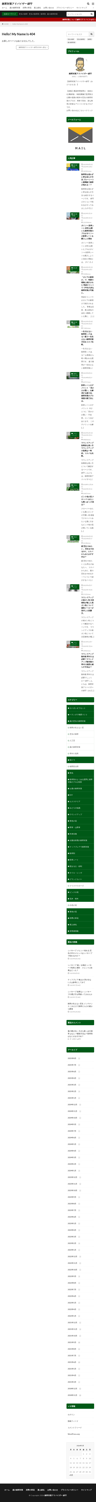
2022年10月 (74, 1270)
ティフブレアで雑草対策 (79, 847)
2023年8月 (74, 1204)
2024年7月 (74, 1131)
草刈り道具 (74, 753)
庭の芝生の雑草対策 (78, 721)
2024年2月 (74, 1164)
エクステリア (75, 801)
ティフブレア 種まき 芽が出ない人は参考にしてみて (79, 981)
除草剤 (43, 14)
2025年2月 (74, 1091)
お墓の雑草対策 (76, 788)
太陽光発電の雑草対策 (78, 840)
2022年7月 (74, 1289)
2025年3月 (74, 1085)
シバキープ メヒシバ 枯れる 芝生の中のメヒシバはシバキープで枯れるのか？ (80, 953)
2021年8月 (74, 1349)
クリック (89, 110)
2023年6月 (74, 1217)
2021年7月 (74, 1355)
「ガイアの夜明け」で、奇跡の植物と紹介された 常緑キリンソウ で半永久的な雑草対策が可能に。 (87, 285)
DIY (71, 795)
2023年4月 (74, 1230)
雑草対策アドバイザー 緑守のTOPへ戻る (32, 47)
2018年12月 (74, 1388)
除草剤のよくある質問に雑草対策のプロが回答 (80, 780)
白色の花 (73, 905)
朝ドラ (72, 760)
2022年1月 (74, 1316)
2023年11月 (74, 1184)
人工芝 (72, 740)
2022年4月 (74, 1309)
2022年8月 (74, 1283)
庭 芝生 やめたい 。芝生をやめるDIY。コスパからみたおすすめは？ (87, 551)
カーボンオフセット (78, 708)
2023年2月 (74, 1243)
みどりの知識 (75, 808)
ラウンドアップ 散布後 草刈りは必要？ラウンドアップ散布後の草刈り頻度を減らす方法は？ (87, 660)
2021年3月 (74, 1382)
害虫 (71, 773)
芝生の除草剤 (34, 14)
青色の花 (73, 821)
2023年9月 (74, 1197)
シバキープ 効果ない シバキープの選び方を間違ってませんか (80, 993)
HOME (6, 24)
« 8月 (71, 1475)
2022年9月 (74, 1276)
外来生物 (73, 834)
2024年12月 (74, 1104)
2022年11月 (74, 1263)
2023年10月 (74, 1190)
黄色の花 (73, 912)
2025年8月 (74, 1058)
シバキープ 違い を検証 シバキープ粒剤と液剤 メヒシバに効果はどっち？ (80, 967)
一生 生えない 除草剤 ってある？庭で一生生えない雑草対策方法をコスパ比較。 (87, 337)
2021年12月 (74, 1322)
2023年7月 (74, 1210)
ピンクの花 (74, 892)
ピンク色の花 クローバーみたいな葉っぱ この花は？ (87, 500)
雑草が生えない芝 (75, 374)
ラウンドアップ (74, 434)
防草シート (74, 860)
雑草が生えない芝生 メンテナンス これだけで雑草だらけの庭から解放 (80, 1006)
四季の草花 (27, 8)
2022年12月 (74, 1256)
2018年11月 (74, 1395)
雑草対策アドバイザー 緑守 (17, 3)
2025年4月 (74, 1078)
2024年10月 (74, 1118)
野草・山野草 (75, 827)
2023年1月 (74, 1250)
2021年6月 (74, 1362)
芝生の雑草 (23, 14)
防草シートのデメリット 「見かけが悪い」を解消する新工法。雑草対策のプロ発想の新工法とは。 (87, 393)
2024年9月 (74, 1124)
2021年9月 (74, 1342)
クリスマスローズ (77, 886)
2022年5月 (74, 1303)
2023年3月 (74, 1237)
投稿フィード (73, 1421)
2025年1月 (74, 1098)
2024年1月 (74, 1170)
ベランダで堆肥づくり (78, 714)
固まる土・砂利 (76, 866)
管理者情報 (74, 931)
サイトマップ (81, 8)
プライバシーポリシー (65, 8)
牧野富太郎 (74, 766)
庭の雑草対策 (15, 8)
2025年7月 (74, 1065)
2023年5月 (74, 1223)
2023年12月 (74, 1177)
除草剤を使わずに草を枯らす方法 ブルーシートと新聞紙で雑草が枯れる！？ (87, 179)
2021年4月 (74, 1375)
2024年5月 (74, 1144)
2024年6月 (74, 1137)
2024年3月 (74, 1157)
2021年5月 (74, 1369)
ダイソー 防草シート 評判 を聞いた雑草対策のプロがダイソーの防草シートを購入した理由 (87, 232)
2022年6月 (74, 1296)
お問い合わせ (48, 8)
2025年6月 (74, 1071)
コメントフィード (75, 1427)
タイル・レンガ (76, 873)
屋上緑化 (37, 8)
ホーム (4, 8)
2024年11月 (74, 1111)
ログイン (71, 1415)
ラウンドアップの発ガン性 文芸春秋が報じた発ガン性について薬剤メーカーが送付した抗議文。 (87, 605)
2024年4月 (74, 1151)
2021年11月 (74, 1329)
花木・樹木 (74, 899)
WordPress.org (74, 1434)
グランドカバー (76, 879)
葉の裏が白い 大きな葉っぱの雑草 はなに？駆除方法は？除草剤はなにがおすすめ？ (80, 1033)
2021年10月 (74, 1336)
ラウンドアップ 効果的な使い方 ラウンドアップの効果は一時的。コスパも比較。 (87, 449)
